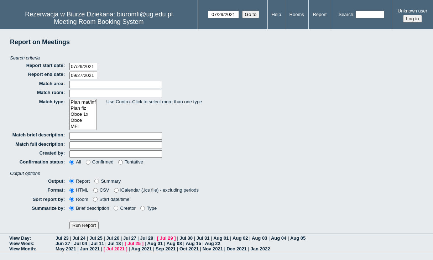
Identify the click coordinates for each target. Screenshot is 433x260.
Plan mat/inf (83, 102)
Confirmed (100, 162)
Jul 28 (146, 238)
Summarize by (47, 208)
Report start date (44, 65)
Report (320, 14)
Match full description (39, 144)
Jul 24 (78, 238)
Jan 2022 (260, 248)
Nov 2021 (213, 248)
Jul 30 (186, 238)
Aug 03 (259, 238)
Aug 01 (221, 238)
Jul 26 (112, 238)
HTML (79, 190)
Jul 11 (97, 243)
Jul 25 (96, 238)
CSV (101, 190)
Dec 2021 (236, 248)
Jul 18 (114, 243)
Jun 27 (63, 243)
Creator (125, 208)
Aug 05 (298, 238)
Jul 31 (203, 238)
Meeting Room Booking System (99, 21)
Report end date (45, 74)
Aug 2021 (141, 248)
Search (346, 14)
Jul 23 (62, 238)
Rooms (296, 14)
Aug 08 (174, 243)
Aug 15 (193, 243)
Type (148, 208)
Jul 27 (129, 238)
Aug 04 (278, 238)
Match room (50, 92)
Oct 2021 (189, 248)
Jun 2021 (90, 248)
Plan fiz (83, 108)
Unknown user (412, 11)
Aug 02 (240, 238)
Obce (83, 121)
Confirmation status (41, 162)
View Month (22, 248)
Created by (51, 153)
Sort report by (48, 199)
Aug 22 (212, 243)
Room (78, 199)
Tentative (130, 162)
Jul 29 (166, 238)
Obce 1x (83, 114)
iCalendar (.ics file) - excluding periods (156, 190)
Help (276, 14)
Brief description (89, 208)
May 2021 (66, 248)
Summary (107, 181)
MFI (83, 127)
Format (55, 190)
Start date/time (111, 199)
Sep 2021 (166, 248)
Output (55, 181)
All (75, 162)
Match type (51, 101)
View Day (19, 238)
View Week (21, 243)
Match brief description (37, 134)
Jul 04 (80, 243)
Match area (51, 83)
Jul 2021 (115, 248)
